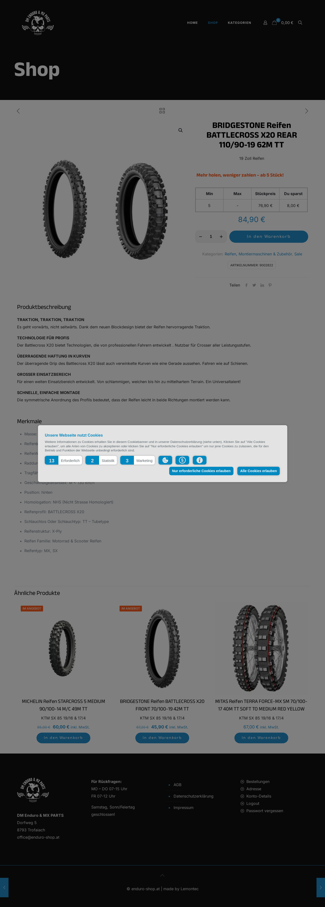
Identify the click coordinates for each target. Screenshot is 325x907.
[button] (63, 460)
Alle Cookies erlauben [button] (258, 471)
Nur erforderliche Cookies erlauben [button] (201, 471)
